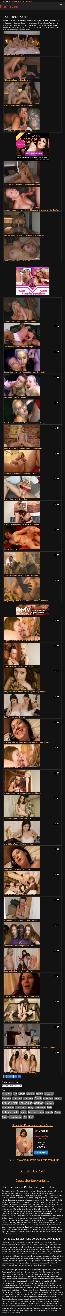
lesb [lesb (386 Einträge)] (49, 1107)
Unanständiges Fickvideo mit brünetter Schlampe (22, 793)
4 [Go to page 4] (15, 1077)
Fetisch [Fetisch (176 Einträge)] (57, 1098)
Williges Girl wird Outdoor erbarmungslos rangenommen (25, 692)
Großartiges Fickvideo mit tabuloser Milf (19, 105)
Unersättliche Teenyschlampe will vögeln (19, 347)
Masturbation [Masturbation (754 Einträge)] (36, 1112)
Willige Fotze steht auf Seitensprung (17, 397)
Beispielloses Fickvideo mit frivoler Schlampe (21, 575)
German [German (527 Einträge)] (38, 1103)
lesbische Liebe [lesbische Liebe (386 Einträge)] (10, 1112)
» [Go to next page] (19, 1077)
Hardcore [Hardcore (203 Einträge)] (49, 1103)
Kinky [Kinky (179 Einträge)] (30, 1107)
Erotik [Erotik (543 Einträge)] (38, 1098)
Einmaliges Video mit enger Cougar (17, 869)
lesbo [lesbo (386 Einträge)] (23, 1112)
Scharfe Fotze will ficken (13, 550)
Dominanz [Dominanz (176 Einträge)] (28, 1098)
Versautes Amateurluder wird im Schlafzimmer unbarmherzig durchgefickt (31, 210)
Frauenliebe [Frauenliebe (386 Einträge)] (25, 1103)
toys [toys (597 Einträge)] (30, 1116)
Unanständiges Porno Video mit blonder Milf (20, 321)
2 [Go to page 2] (8, 1077)
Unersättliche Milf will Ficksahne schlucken (20, 131)
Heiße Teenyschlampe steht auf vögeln (18, 666)
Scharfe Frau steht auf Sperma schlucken (19, 895)
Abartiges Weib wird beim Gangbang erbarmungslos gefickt (26, 742)
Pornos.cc (9, 6)
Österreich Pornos (17, 1)
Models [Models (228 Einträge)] (49, 1112)
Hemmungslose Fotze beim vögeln (17, 261)
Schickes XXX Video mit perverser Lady (19, 946)
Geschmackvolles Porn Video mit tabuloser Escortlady (24, 372)
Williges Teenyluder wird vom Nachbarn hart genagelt (24, 235)
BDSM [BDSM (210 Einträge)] (22, 1094)
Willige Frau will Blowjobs (13, 768)
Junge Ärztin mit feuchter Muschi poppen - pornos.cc (24, 448)
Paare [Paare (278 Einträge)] (58, 1112)
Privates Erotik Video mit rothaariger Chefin (20, 474)
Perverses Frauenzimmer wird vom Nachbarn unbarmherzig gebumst (30, 1047)
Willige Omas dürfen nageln (14, 55)
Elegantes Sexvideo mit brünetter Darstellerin (21, 641)
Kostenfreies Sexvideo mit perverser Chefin (20, 920)
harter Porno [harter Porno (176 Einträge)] (8, 1107)
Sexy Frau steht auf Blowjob (14, 717)
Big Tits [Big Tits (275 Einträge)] (30, 1093)
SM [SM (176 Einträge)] (25, 1117)
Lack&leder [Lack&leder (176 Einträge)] (40, 1107)
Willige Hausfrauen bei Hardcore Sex (17, 80)
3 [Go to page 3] (12, 1077)
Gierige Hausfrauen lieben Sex (15, 499)
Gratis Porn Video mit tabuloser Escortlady (20, 1073)
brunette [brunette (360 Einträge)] (6, 1098)
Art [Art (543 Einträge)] (15, 1093)
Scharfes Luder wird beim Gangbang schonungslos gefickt (26, 423)
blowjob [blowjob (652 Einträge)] (48, 1093)
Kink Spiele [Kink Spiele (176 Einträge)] (21, 1107)
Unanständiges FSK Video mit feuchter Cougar (21, 996)
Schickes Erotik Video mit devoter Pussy (19, 971)
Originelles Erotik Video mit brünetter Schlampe (22, 184)
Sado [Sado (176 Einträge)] (4, 1117)
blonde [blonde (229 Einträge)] (39, 1093)
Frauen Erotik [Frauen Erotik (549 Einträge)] (10, 1102)
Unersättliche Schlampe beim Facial (17, 818)
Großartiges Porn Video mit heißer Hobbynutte (21, 524)
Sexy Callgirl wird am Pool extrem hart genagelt (22, 1022)
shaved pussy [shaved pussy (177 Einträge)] (15, 1117)
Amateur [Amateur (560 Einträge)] (7, 1093)
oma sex (29, 1)
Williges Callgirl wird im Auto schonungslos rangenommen (26, 601)
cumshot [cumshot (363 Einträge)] (17, 1098)
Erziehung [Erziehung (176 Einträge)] (48, 1098)
